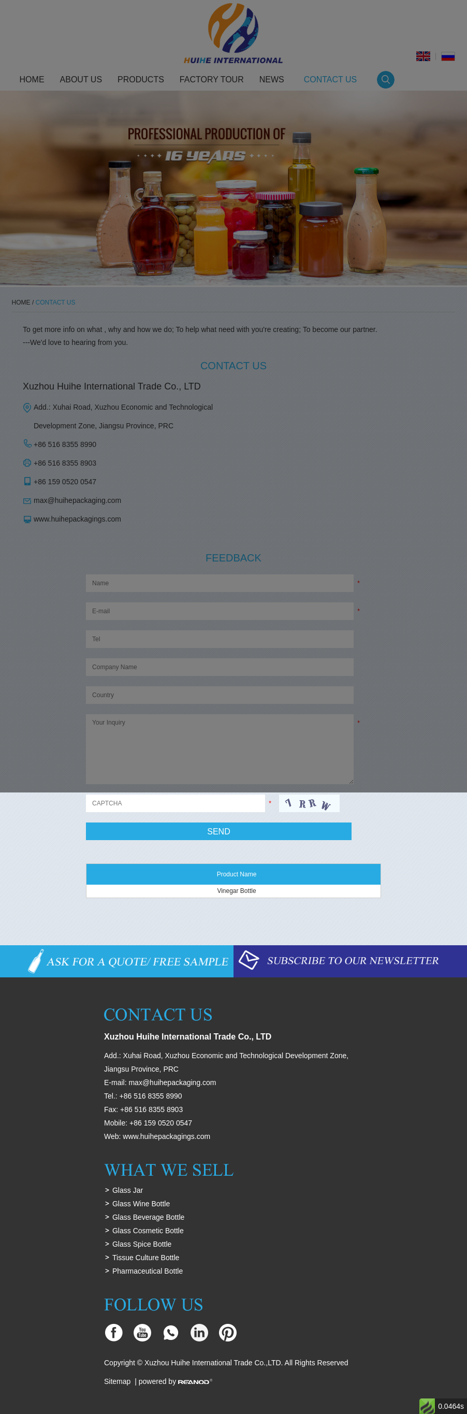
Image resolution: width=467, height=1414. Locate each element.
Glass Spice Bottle (141, 1244)
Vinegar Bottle (236, 890)
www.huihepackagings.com (166, 1136)
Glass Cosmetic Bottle (148, 1231)
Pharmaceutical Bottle (147, 1271)
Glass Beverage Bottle (148, 1217)
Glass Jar (127, 1190)
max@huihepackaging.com (172, 1082)
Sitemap (117, 1381)
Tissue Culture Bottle (145, 1257)
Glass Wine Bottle (141, 1204)
